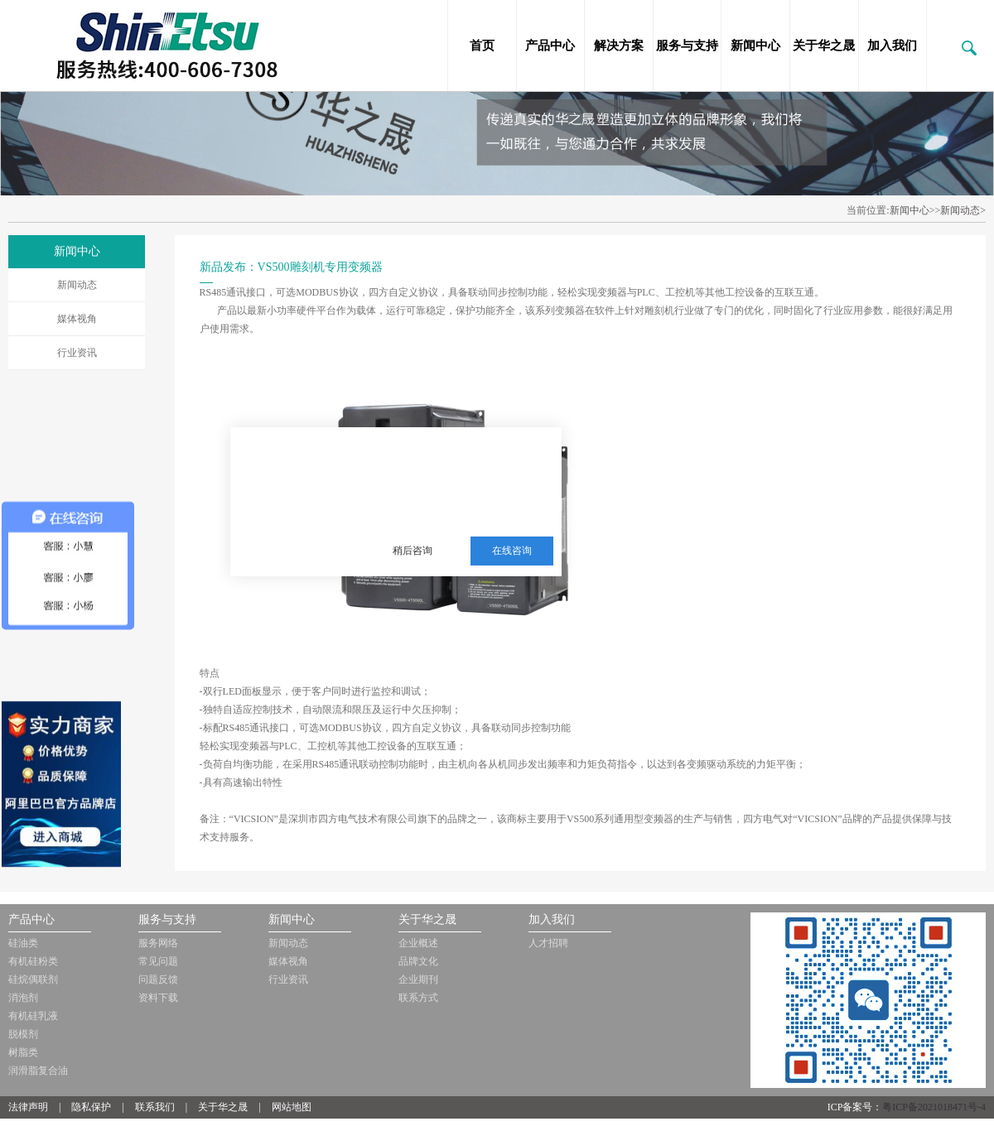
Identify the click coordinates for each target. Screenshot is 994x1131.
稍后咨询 (412, 550)
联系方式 (418, 997)
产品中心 (550, 45)
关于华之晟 (824, 45)
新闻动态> (963, 210)
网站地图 (291, 1107)
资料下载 (158, 997)
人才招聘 (548, 943)
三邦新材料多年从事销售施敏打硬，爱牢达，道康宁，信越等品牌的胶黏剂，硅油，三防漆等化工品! (460, 469)
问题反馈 (158, 979)
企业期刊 (418, 979)
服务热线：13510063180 (449, 510)
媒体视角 (77, 319)
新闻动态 (77, 285)
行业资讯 (77, 353)
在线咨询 (512, 550)
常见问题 (158, 961)
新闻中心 (755, 45)
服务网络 (158, 943)
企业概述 (418, 943)
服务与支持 (687, 45)
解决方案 (619, 45)
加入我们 (892, 45)
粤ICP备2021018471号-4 (934, 1107)
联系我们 (155, 1107)
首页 (482, 45)
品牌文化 (418, 961)
